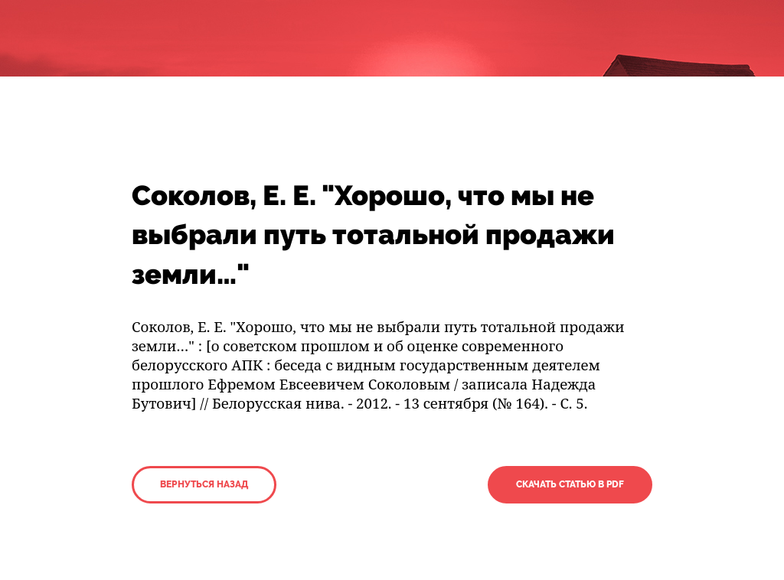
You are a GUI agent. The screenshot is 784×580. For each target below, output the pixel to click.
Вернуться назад (204, 484)
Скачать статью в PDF (570, 484)
